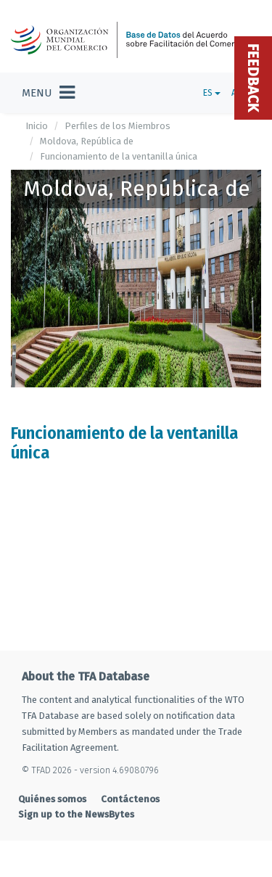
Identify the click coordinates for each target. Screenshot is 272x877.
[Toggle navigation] (48, 93)
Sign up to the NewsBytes (76, 814)
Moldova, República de (86, 141)
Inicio (36, 125)
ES (212, 93)
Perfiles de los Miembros (117, 125)
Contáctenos (130, 799)
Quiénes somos (52, 799)
